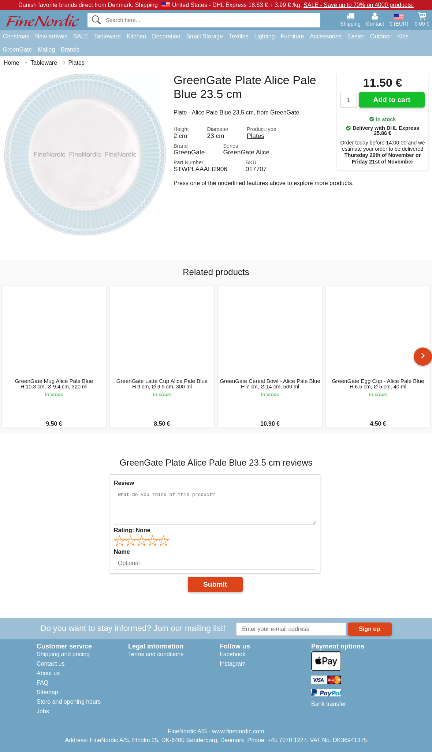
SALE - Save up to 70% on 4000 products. (358, 5)
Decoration (166, 36)
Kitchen (136, 36)
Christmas (16, 36)
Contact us (50, 664)
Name (122, 552)
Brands (70, 49)
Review (124, 483)
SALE (80, 36)
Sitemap (47, 692)
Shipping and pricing (63, 654)
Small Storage (204, 36)
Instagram (233, 664)
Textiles (238, 36)
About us (48, 673)
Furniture (292, 36)
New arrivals (51, 36)
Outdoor (380, 36)
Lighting (264, 36)
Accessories (326, 36)
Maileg (46, 49)
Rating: (132, 530)
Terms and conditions (155, 654)
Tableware (107, 36)
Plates (255, 135)
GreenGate (17, 49)
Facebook (232, 654)
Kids (403, 36)
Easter (355, 36)
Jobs (43, 711)
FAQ (42, 683)
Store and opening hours (69, 702)
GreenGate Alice (246, 152)
